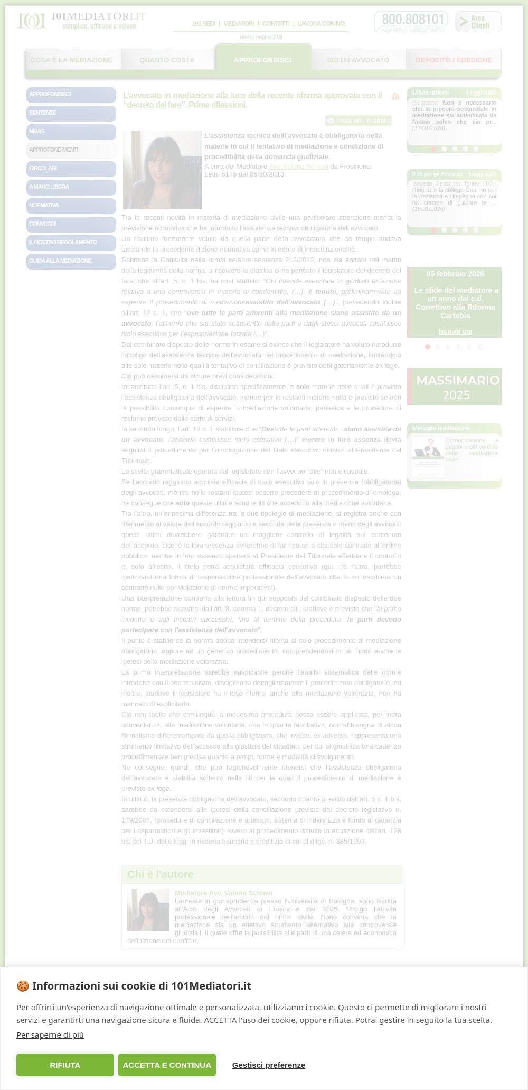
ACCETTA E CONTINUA (166, 1064)
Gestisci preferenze (268, 1064)
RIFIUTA (65, 1064)
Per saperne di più (50, 1034)
